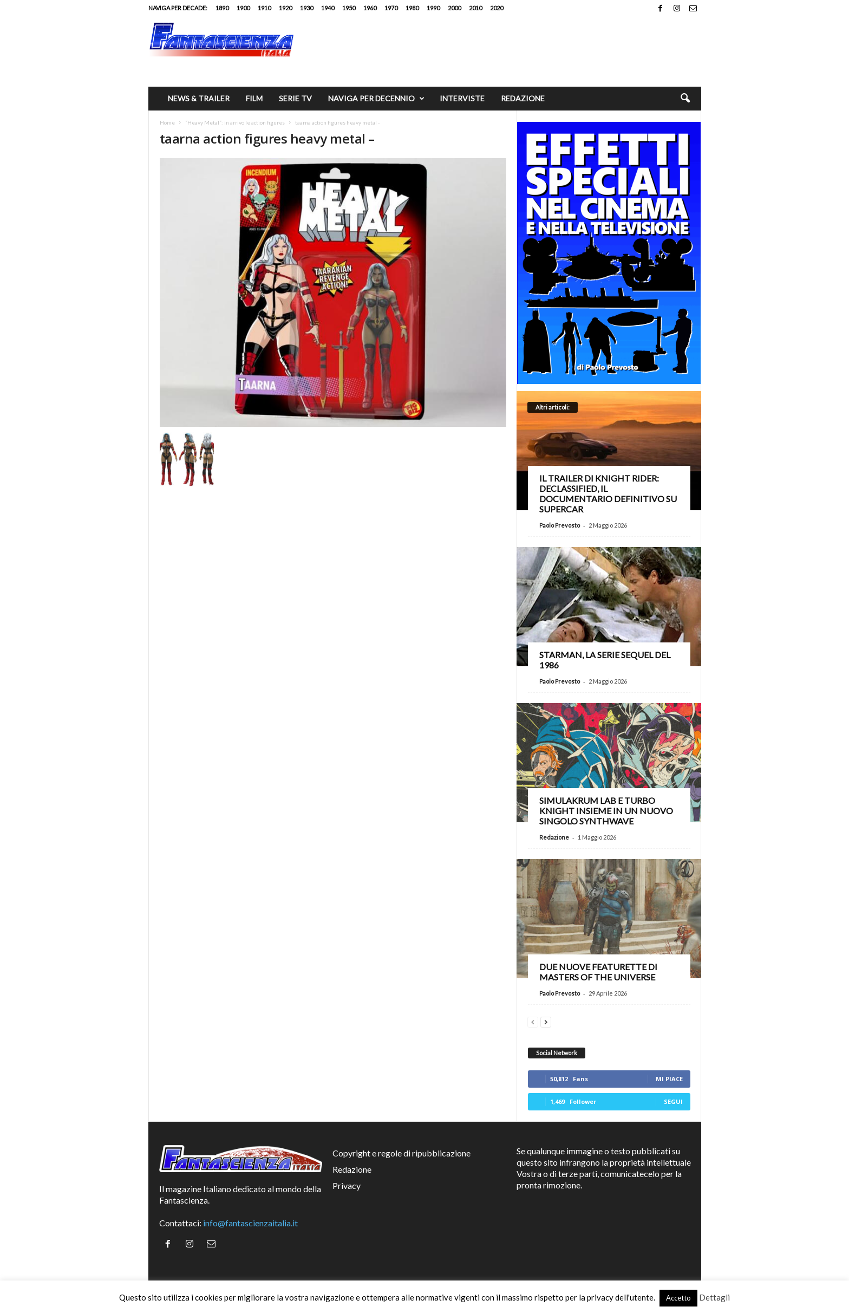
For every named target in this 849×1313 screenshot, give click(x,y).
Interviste (462, 98)
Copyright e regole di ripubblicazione (401, 1153)
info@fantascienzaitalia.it (250, 1223)
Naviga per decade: (177, 7)
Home (167, 122)
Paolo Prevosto (559, 525)
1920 (285, 7)
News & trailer (199, 98)
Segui (673, 1101)
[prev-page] (532, 1020)
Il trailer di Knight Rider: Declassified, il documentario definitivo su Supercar (608, 493)
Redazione (523, 98)
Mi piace (669, 1079)
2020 (496, 7)
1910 (264, 7)
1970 (390, 7)
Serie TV (295, 98)
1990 (433, 7)
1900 (243, 7)
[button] (685, 98)
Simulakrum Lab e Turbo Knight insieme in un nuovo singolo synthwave (606, 810)
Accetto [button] (678, 1298)
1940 (327, 7)
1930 (306, 7)
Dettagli (714, 1297)
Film (254, 98)
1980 (412, 7)
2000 (454, 7)
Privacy (346, 1185)
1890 (221, 7)
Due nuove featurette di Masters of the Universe (598, 971)
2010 (475, 7)
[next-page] (545, 1020)
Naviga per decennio (376, 98)
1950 (348, 7)
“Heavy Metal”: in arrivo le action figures (235, 122)
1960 (369, 7)
